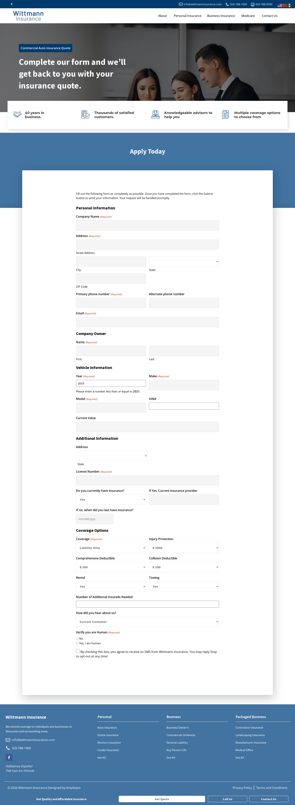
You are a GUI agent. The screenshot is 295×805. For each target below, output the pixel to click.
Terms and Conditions (271, 788)
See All (101, 757)
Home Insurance (108, 735)
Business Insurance (221, 16)
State (152, 270)
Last (151, 359)
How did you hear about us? (96, 613)
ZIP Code (81, 286)
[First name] (111, 351)
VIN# (152, 399)
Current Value (86, 418)
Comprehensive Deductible (95, 558)
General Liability (177, 742)
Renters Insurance (109, 742)
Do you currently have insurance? (100, 491)
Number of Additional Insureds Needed (104, 597)
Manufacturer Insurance (251, 742)
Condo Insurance (108, 750)
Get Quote (162, 799)
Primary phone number (99, 294)
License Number (94, 471)
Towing (154, 578)
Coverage (89, 539)
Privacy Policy (242, 788)
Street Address (85, 253)
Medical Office (244, 750)
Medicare (248, 16)
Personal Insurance (187, 16)
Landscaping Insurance (250, 735)
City (78, 270)
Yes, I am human (90, 643)
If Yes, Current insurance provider (173, 491)
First (79, 359)
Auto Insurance (107, 727)
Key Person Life (176, 750)
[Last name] (184, 351)
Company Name (93, 216)
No (81, 638)
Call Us (227, 799)
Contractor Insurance (249, 727)
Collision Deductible (163, 558)
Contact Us (270, 16)
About (162, 16)
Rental (80, 578)
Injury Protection (161, 539)
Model (86, 399)
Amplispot (73, 788)
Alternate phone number (167, 294)
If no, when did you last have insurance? (104, 510)
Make (159, 376)
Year (85, 376)
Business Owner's (178, 727)
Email (86, 313)
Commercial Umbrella (181, 735)
